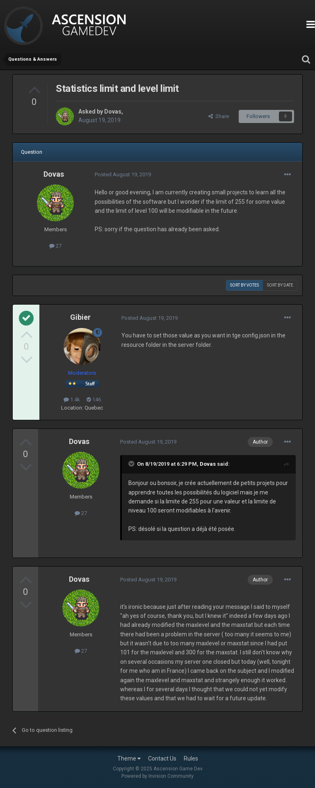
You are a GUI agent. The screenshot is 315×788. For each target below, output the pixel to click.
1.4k (72, 399)
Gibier (80, 317)
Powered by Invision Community (157, 776)
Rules (191, 758)
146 (94, 399)
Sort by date (280, 285)
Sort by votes (244, 285)
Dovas (112, 111)
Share (218, 116)
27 (55, 246)
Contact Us (162, 758)
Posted (123, 174)
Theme (129, 758)
